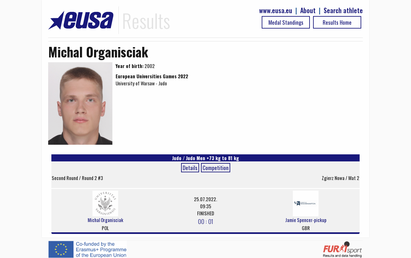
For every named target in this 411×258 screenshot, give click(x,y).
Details (190, 168)
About (308, 10)
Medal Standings (285, 22)
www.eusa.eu (275, 10)
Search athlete (343, 10)
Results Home (337, 22)
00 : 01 (205, 221)
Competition (216, 168)
